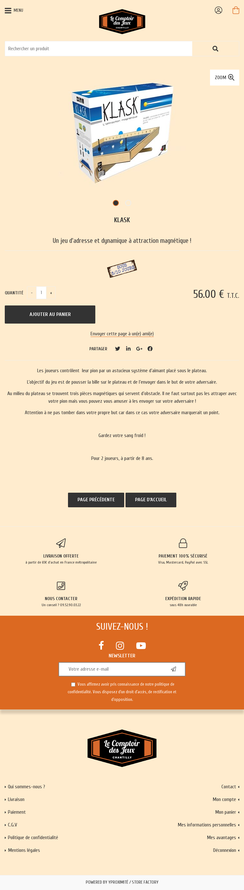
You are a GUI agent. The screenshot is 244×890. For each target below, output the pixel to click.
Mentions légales (24, 850)
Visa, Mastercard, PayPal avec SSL (183, 551)
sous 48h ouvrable (183, 594)
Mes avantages (221, 837)
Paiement (17, 812)
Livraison (16, 799)
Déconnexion (224, 850)
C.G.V (12, 825)
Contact (228, 787)
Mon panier (225, 812)
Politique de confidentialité (33, 837)
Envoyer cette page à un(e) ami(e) (122, 334)
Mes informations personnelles (207, 825)
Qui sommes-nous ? (26, 787)
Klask (122, 220)
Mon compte (224, 799)
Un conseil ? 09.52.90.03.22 (61, 594)
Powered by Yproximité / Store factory (122, 882)
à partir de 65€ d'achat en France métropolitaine (61, 551)
